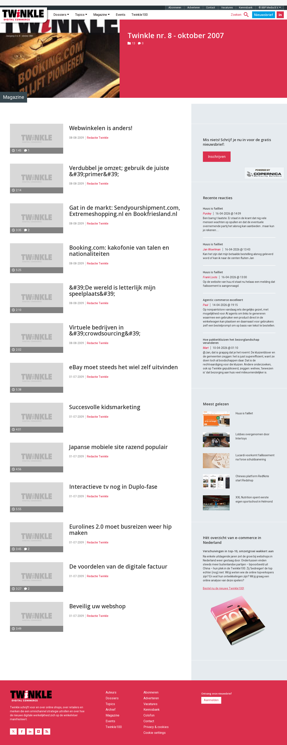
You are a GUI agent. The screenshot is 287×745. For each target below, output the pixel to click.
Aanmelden (211, 700)
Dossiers (61, 15)
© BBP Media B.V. (270, 7)
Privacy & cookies (156, 727)
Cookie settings (155, 733)
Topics (81, 15)
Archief (111, 709)
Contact (210, 7)
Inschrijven (217, 156)
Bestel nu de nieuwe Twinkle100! (223, 588)
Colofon (149, 715)
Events (120, 15)
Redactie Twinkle (97, 137)
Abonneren (174, 7)
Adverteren (193, 7)
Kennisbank (246, 7)
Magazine (101, 15)
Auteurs (111, 692)
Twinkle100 (140, 15)
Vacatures (227, 7)
